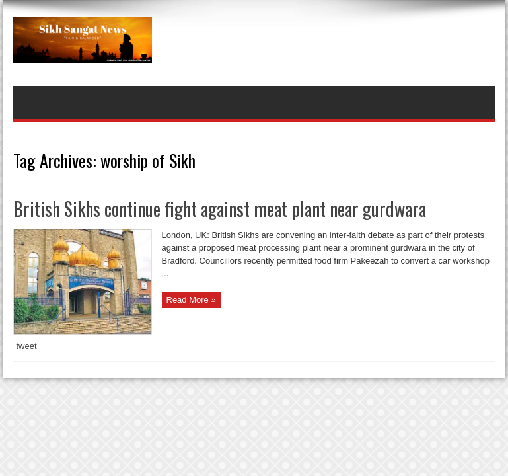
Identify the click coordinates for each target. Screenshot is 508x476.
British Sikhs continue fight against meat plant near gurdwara (219, 208)
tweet (27, 346)
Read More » (191, 300)
